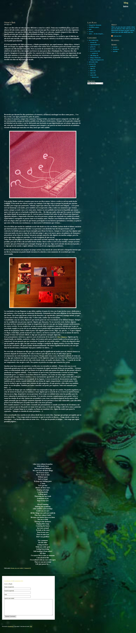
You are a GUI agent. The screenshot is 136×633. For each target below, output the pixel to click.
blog (126, 2)
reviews (91, 64)
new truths (20, 568)
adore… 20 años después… (96, 34)
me (16, 568)
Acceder (115, 47)
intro (125, 6)
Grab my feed (117, 36)
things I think (94, 57)
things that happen (95, 60)
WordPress (116, 49)
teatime (94, 53)
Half (90, 29)
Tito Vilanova (62, 337)
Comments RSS (18, 581)
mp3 (91, 73)
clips (91, 68)
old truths (91, 62)
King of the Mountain (95, 25)
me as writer (93, 51)
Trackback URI (8, 581)
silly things (93, 55)
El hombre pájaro (94, 27)
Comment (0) (27, 568)
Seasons (91, 31)
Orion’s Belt (9, 22)
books (92, 66)
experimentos (94, 44)
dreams (12, 568)
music (92, 75)
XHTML (115, 51)
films (91, 70)
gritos (92, 47)
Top (31, 629)
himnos (94, 77)
